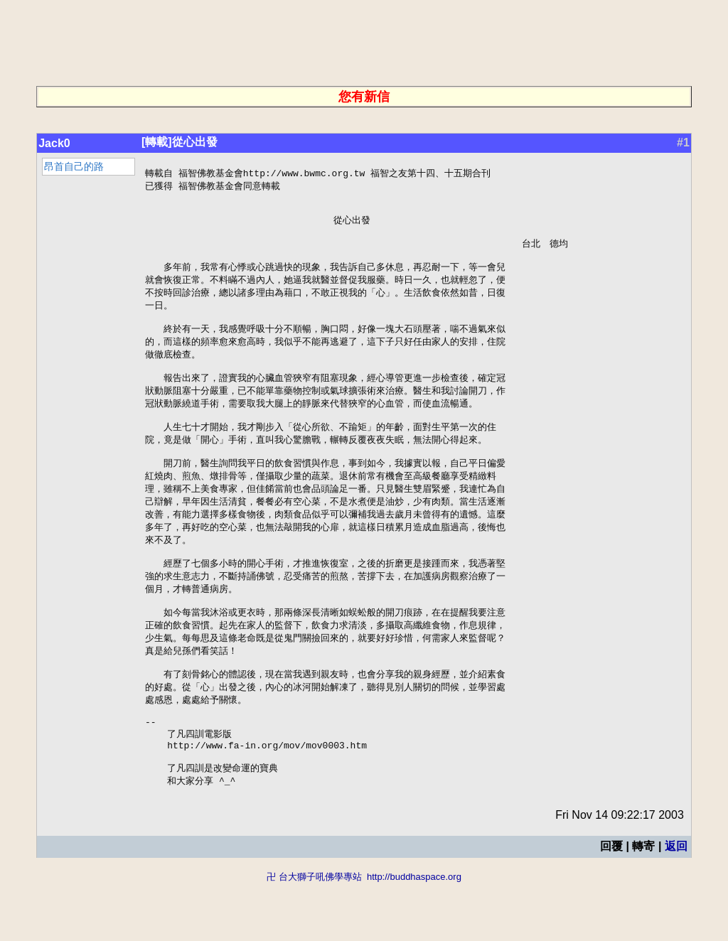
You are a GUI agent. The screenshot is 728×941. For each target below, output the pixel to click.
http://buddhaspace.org (414, 934)
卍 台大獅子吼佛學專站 (314, 934)
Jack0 (54, 143)
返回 (676, 904)
